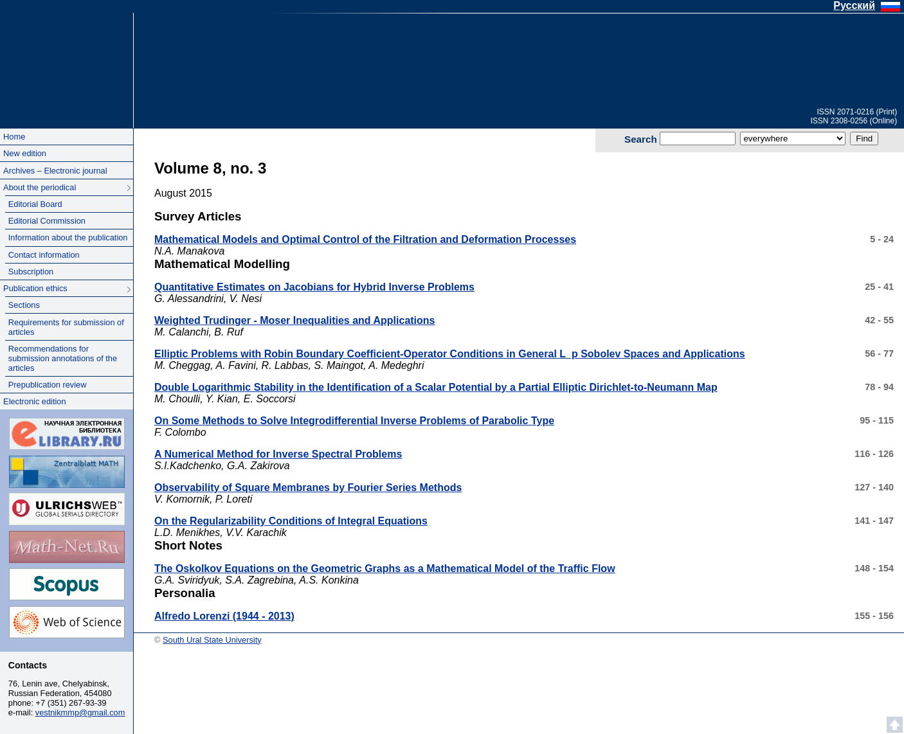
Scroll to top (895, 725)
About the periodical (39, 187)
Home (14, 136)
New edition (24, 153)
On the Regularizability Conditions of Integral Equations (291, 520)
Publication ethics (35, 288)
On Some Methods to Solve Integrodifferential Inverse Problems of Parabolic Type (354, 420)
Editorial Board (35, 204)
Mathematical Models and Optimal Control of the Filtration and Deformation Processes (365, 239)
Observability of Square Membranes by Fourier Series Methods (308, 487)
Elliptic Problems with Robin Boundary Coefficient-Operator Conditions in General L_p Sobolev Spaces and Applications (449, 353)
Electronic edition (34, 401)
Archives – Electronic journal (55, 170)
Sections (24, 305)
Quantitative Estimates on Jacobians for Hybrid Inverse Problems (314, 287)
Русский (854, 5)
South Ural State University (66, 56)
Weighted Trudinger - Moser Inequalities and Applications (294, 320)
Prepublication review (47, 384)
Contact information (44, 255)
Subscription (30, 271)
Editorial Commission (47, 221)
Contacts (27, 665)
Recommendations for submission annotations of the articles (62, 358)
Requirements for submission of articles (66, 327)
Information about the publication (68, 237)
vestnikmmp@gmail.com (80, 712)
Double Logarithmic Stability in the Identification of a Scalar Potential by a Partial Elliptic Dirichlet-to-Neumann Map (436, 387)
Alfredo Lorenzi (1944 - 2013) (224, 616)
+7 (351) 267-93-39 (71, 703)
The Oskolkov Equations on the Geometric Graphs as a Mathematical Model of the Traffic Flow (384, 568)
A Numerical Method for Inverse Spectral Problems (278, 454)
